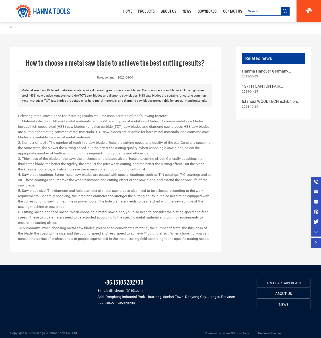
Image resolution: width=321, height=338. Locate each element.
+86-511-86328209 (120, 303)
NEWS (284, 304)
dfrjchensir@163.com (126, 290)
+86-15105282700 (124, 282)
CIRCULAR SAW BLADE (283, 283)
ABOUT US (283, 293)
